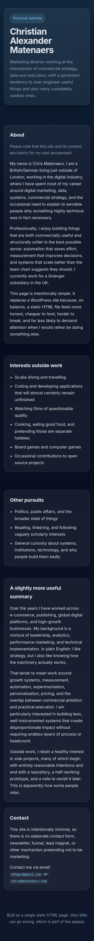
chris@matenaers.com (29, 881)
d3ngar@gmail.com (26, 874)
